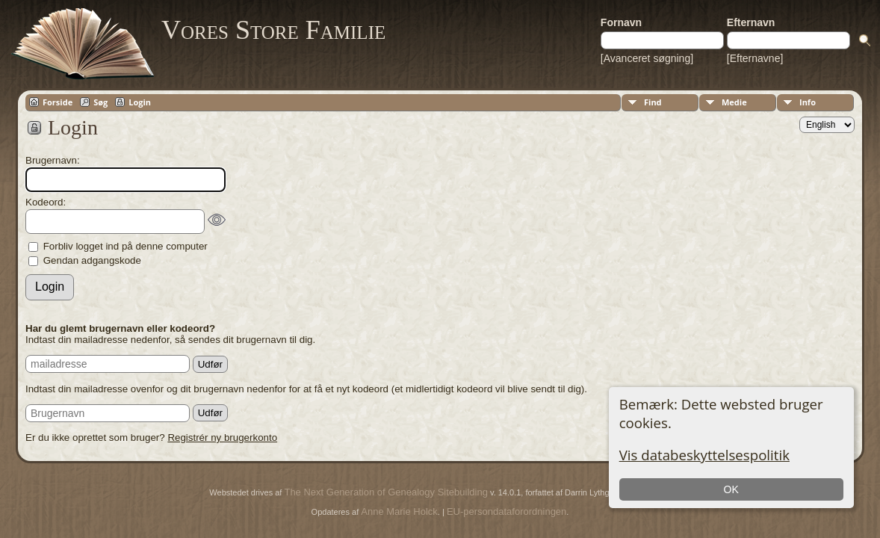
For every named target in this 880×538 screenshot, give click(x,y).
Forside (57, 102)
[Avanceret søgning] (647, 58)
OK (731, 489)
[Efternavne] (755, 58)
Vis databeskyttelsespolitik (704, 454)
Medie (734, 102)
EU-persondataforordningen (506, 511)
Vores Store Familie (273, 30)
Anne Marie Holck (399, 511)
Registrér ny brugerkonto (222, 437)
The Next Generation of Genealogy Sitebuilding (385, 492)
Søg (100, 102)
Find (653, 102)
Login (139, 102)
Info (807, 102)
